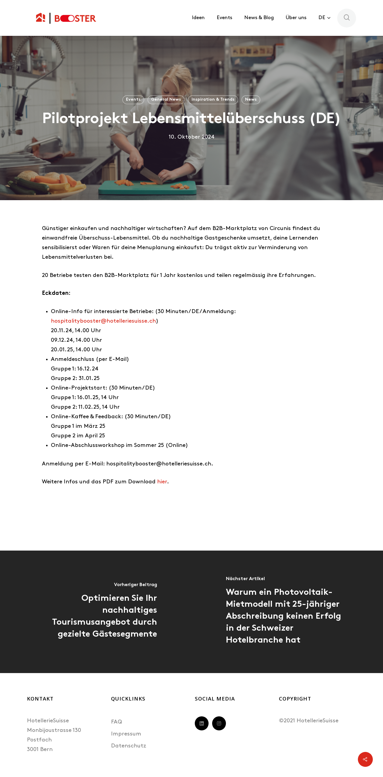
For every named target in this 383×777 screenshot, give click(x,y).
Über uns (296, 17)
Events (224, 17)
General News (166, 99)
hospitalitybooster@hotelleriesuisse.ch (103, 321)
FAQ (116, 722)
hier (162, 482)
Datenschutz (128, 746)
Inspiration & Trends (213, 99)
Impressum (126, 734)
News (251, 99)
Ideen (198, 17)
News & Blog (259, 17)
